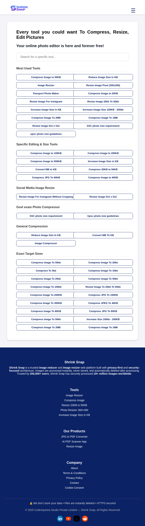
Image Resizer (46, 85)
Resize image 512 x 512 (46, 125)
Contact (74, 482)
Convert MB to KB (45, 169)
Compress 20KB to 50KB (103, 169)
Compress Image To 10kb (103, 270)
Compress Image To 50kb (46, 319)
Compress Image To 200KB (46, 295)
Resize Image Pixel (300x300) (103, 85)
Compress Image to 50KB (46, 77)
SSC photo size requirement (103, 125)
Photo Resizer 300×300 (74, 410)
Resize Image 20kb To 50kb (103, 101)
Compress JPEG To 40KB (103, 303)
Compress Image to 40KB (103, 177)
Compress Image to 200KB (103, 153)
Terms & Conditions (74, 473)
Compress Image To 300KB (46, 303)
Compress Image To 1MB (103, 117)
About (74, 468)
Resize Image (74, 446)
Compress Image (74, 400)
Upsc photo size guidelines (103, 216)
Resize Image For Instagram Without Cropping (46, 196)
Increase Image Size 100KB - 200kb (103, 109)
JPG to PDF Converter (74, 436)
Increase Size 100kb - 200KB (103, 319)
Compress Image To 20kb (103, 262)
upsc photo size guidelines (46, 134)
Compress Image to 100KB (46, 153)
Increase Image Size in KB (46, 109)
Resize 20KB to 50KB (74, 405)
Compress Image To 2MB (46, 117)
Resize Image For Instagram (46, 101)
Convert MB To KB (103, 235)
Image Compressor (46, 243)
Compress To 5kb (46, 270)
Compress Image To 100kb (46, 286)
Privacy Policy (74, 477)
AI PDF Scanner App (74, 441)
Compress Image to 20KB (103, 93)
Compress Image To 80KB (46, 311)
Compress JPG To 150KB (103, 295)
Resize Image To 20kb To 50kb (103, 286)
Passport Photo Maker (46, 93)
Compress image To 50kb (46, 262)
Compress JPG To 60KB (46, 177)
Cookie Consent (74, 487)
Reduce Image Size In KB (46, 235)
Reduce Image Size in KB (103, 77)
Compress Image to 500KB (46, 161)
